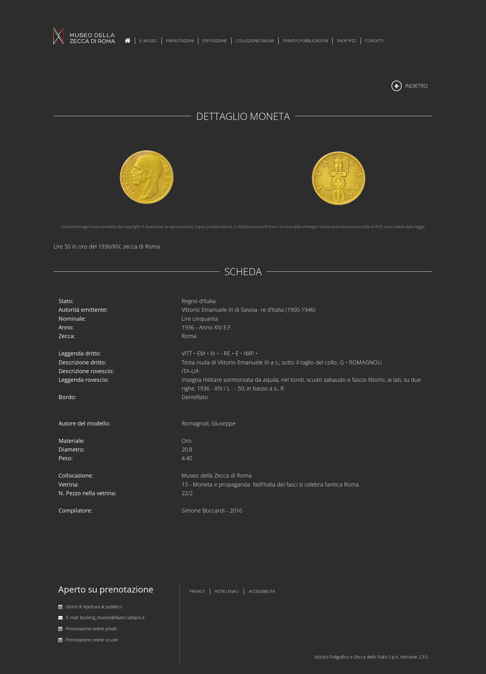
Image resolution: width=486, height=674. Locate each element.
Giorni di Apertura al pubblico (94, 607)
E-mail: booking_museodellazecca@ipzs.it (105, 617)
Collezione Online (255, 40)
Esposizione (215, 40)
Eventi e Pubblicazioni (305, 40)
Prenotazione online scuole (92, 640)
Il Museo (148, 40)
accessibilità (262, 591)
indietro (409, 85)
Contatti (374, 40)
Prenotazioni (180, 40)
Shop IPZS (346, 40)
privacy (197, 591)
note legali (227, 591)
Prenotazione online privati (91, 629)
